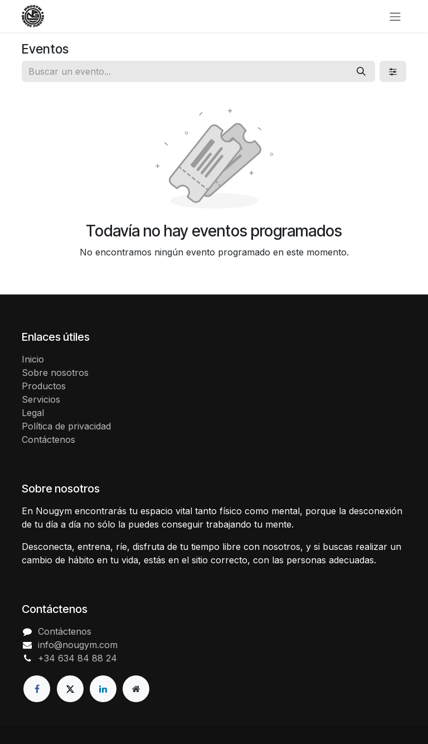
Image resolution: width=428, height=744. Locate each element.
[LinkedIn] (103, 688)
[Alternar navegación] (395, 16)
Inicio (33, 359)
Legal (33, 412)
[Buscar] (361, 71)
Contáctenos (48, 439)
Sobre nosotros (55, 372)
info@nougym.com (78, 644)
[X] (70, 688)
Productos (44, 386)
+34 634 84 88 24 (77, 658)
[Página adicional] (136, 688)
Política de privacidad (66, 426)
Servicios (41, 399)
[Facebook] (36, 688)
